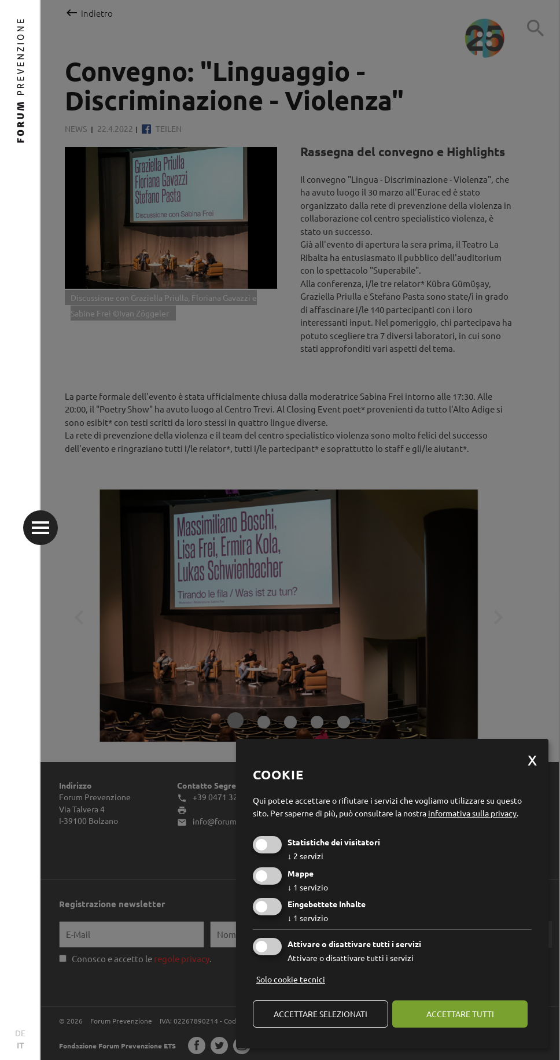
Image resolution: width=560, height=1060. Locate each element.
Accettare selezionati (320, 1014)
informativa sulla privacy (472, 813)
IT (20, 1045)
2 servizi (305, 856)
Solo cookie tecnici (290, 979)
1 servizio (308, 887)
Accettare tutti (460, 1014)
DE (20, 1033)
